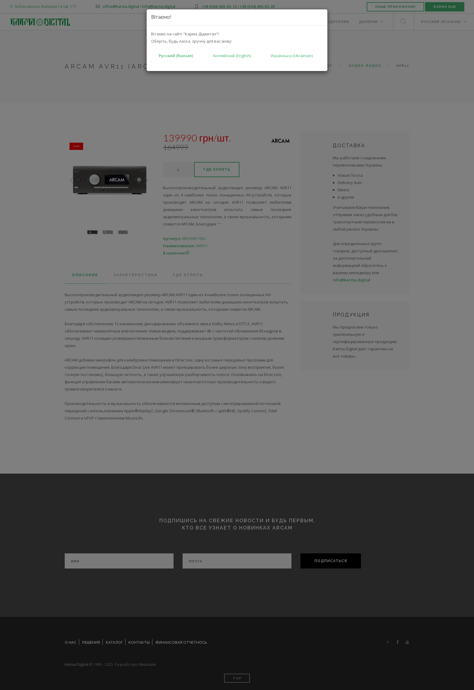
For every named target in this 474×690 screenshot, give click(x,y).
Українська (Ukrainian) (291, 55)
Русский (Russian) (176, 55)
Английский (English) (232, 55)
